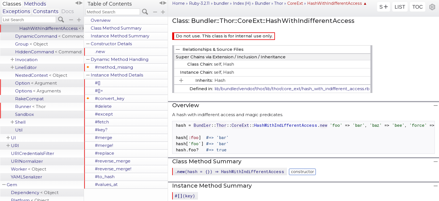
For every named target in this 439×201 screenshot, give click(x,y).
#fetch (102, 122)
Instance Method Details (117, 75)
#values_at (106, 184)
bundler (221, 3)
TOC (417, 7)
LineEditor (26, 67)
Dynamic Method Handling (119, 59)
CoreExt (295, 3)
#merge (103, 137)
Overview (101, 20)
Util (18, 130)
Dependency (35, 192)
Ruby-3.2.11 (199, 3)
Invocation (26, 59)
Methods (35, 4)
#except (104, 114)
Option (36, 83)
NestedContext (41, 75)
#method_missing (114, 67)
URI (15, 145)
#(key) (185, 195)
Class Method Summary (116, 28)
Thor (278, 3)
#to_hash (105, 176)
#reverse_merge (112, 161)
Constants (46, 11)
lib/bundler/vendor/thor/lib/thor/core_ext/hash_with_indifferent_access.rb (292, 88)
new (323, 125)
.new (100, 51)
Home (178, 3)
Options (38, 91)
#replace (104, 153)
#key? (101, 129)
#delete (103, 106)
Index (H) (242, 3)
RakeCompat (29, 98)
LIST (399, 7)
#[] (98, 82)
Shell (20, 122)
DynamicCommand (49, 36)
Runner (30, 106)
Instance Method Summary (120, 36)
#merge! (104, 145)
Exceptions (16, 11)
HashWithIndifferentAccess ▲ (337, 3)
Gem (12, 184)
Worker (28, 169)
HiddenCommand (48, 51)
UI (13, 137)
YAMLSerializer (26, 177)
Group (31, 44)
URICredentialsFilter (32, 153)
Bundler (262, 3)
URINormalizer (27, 161)
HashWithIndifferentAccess (51, 28)
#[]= (99, 90)
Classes (12, 4)
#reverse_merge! (113, 168)
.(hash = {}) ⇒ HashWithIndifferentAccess (230, 171)
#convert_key (109, 98)
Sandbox (24, 114)
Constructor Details (111, 43)
